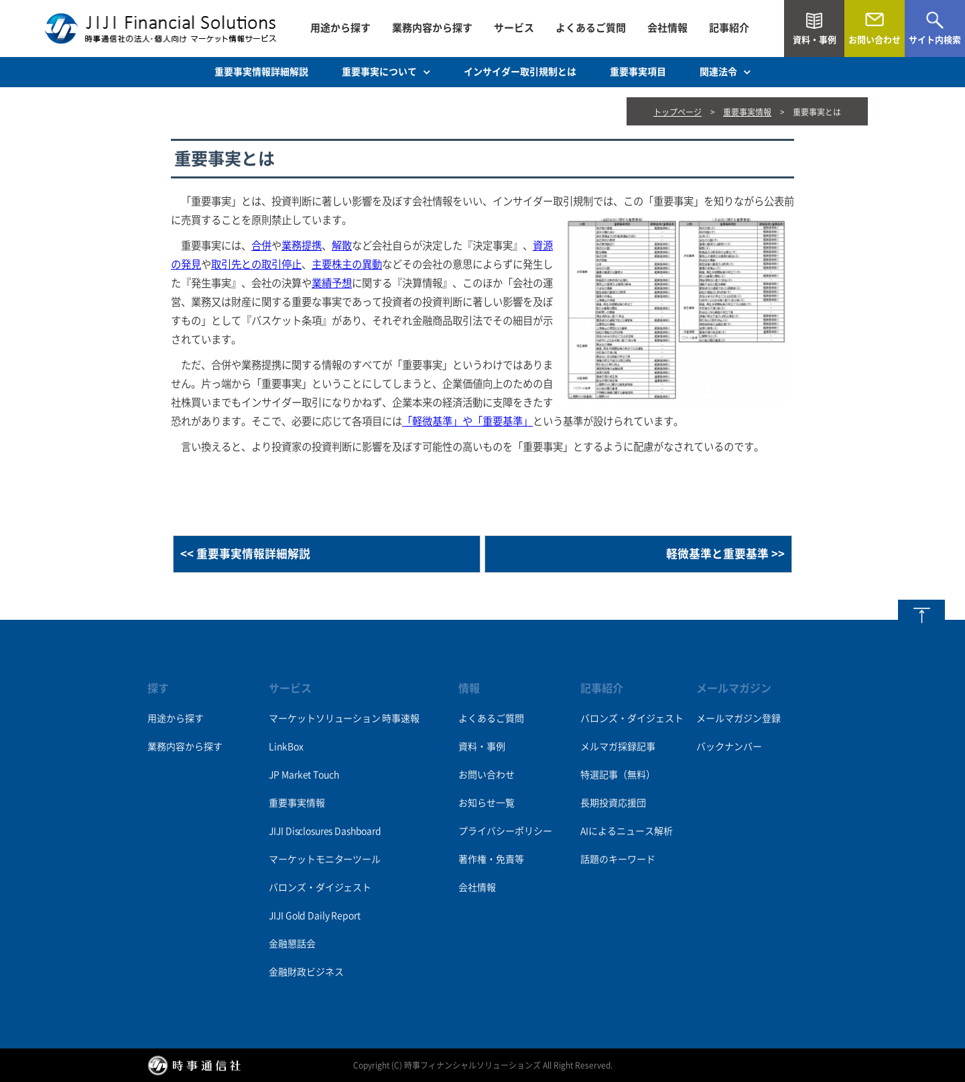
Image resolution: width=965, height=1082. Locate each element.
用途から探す (340, 28)
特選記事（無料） (617, 774)
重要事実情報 (747, 112)
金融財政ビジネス (306, 972)
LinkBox (286, 746)
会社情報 (667, 28)
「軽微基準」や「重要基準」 (467, 421)
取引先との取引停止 (256, 264)
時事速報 (400, 718)
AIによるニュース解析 (626, 831)
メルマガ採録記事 (617, 746)
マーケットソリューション (324, 718)
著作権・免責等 (491, 859)
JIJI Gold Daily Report (314, 915)
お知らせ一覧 (486, 803)
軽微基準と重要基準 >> (725, 553)
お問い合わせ (486, 774)
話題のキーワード (617, 859)
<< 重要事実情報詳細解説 (245, 553)
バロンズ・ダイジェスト (320, 887)
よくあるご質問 (591, 28)
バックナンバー (729, 746)
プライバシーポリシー (505, 831)
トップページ (677, 112)
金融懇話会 (292, 944)
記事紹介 (729, 28)
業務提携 (301, 245)
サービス (514, 28)
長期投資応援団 (613, 803)
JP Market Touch (303, 774)
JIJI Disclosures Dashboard (325, 831)
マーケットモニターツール (324, 859)
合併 (261, 245)
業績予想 (332, 283)
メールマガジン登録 (738, 718)
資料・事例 (481, 746)
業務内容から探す (432, 28)
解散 (342, 245)
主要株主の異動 (347, 264)
